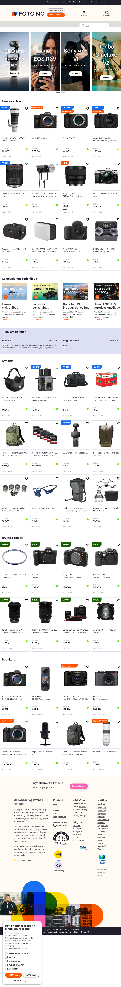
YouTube (77, 828)
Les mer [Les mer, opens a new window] (25, 948)
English (103, 2)
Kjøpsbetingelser (105, 825)
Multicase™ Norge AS (80, 932)
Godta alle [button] (13, 975)
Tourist (100, 849)
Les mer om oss (24, 860)
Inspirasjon (83, 2)
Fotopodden (78, 840)
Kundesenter (52, 2)
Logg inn (84, 12)
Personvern (102, 828)
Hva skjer (93, 2)
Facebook (77, 834)
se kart (82, 807)
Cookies (101, 831)
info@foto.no (59, 817)
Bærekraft (101, 846)
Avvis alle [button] (31, 975)
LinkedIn (76, 825)
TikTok (76, 837)
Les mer (5, 320)
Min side (63, 2)
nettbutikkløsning (57, 932)
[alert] (22, 952)
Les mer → (14, 73)
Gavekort (72, 2)
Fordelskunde (103, 820)
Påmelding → (78, 786)
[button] (60, 838)
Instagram (77, 831)
